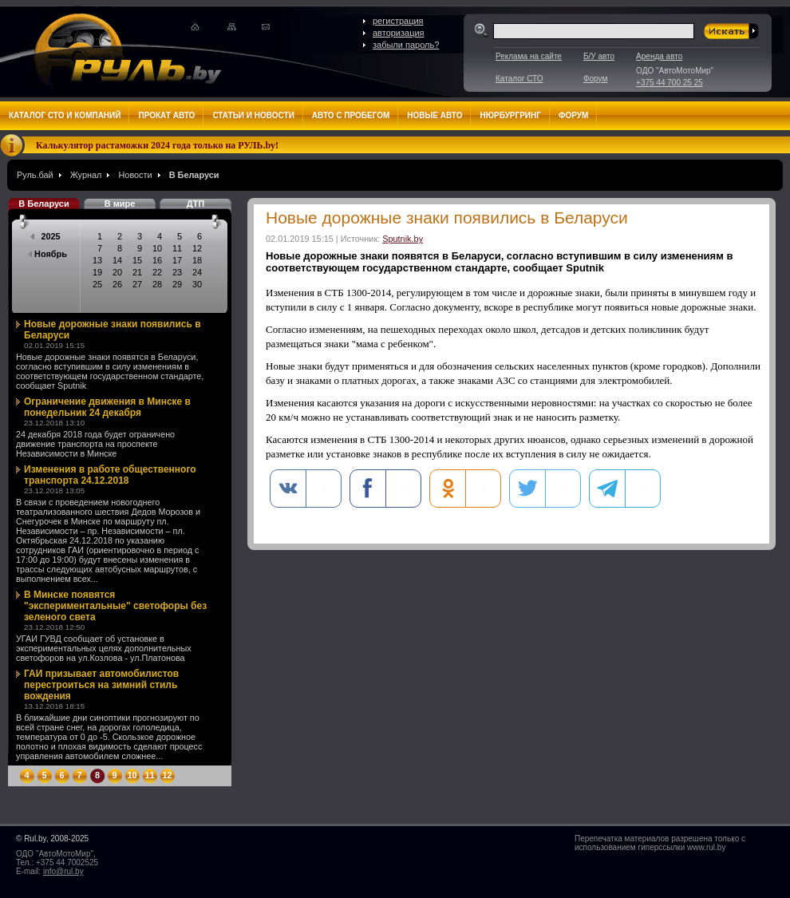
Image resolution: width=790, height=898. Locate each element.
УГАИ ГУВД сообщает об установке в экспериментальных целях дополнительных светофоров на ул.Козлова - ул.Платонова (104, 648)
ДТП (195, 203)
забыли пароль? (406, 44)
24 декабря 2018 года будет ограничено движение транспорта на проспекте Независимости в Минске (95, 443)
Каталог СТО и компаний (64, 115)
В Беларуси (194, 175)
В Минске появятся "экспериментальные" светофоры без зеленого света (115, 606)
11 (149, 775)
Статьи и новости (253, 115)
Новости (135, 175)
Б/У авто (598, 56)
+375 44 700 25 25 (669, 82)
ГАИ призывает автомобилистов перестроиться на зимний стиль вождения (101, 685)
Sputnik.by (402, 238)
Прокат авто (166, 115)
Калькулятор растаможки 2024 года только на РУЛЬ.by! (157, 145)
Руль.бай (35, 175)
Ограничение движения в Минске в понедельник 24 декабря (107, 407)
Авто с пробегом (351, 115)
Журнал (86, 175)
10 (131, 775)
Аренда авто (659, 56)
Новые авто (434, 115)
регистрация (398, 21)
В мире (120, 203)
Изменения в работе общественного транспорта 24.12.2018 (110, 475)
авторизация (399, 33)
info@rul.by (63, 871)
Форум (595, 78)
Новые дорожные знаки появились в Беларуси (112, 329)
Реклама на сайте (529, 56)
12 (167, 775)
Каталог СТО (519, 78)
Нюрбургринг (510, 115)
